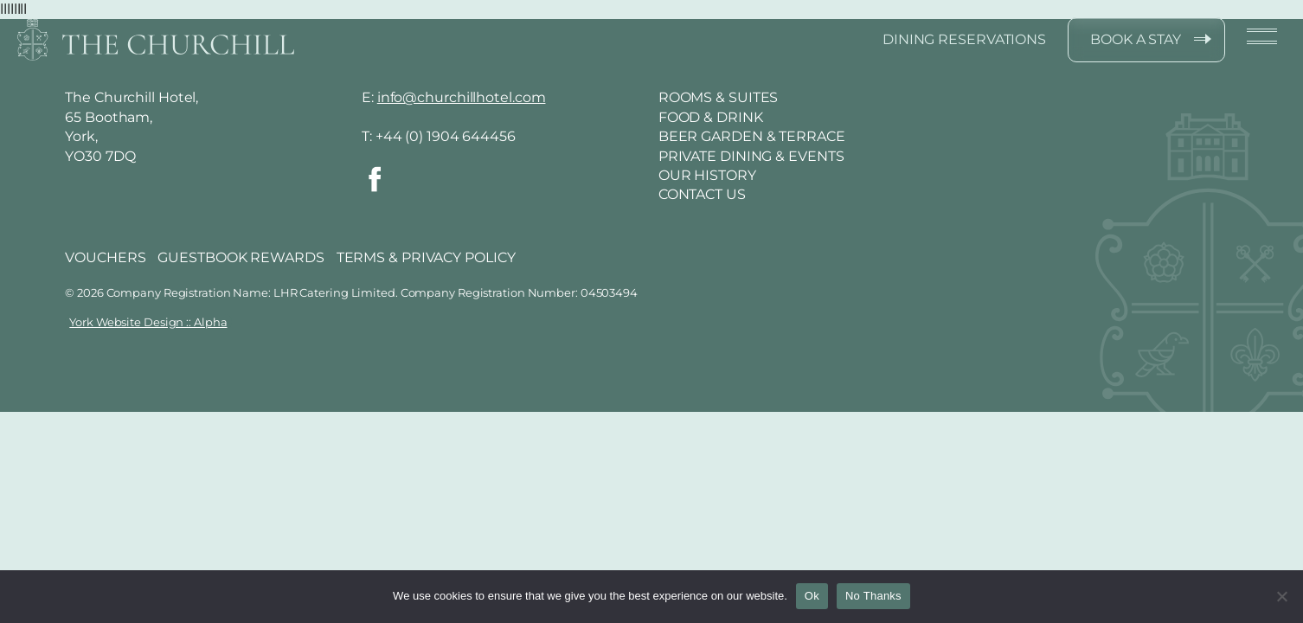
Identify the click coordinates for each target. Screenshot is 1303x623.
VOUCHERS (105, 257)
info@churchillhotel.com (461, 97)
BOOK (1135, 39)
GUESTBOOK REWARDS (240, 257)
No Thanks (873, 595)
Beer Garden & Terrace (751, 136)
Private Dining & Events (751, 156)
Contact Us (702, 194)
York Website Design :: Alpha (148, 322)
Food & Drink (710, 117)
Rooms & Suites (718, 97)
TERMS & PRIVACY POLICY (426, 257)
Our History (707, 175)
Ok (812, 595)
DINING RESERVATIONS (964, 39)
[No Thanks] (1281, 596)
